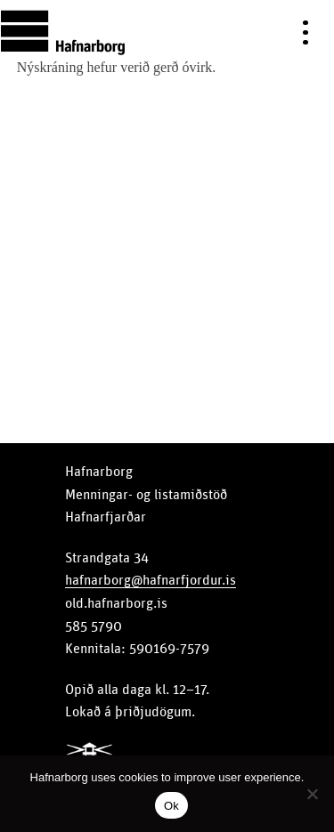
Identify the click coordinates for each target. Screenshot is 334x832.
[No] (312, 794)
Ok (171, 805)
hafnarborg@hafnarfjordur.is (150, 580)
